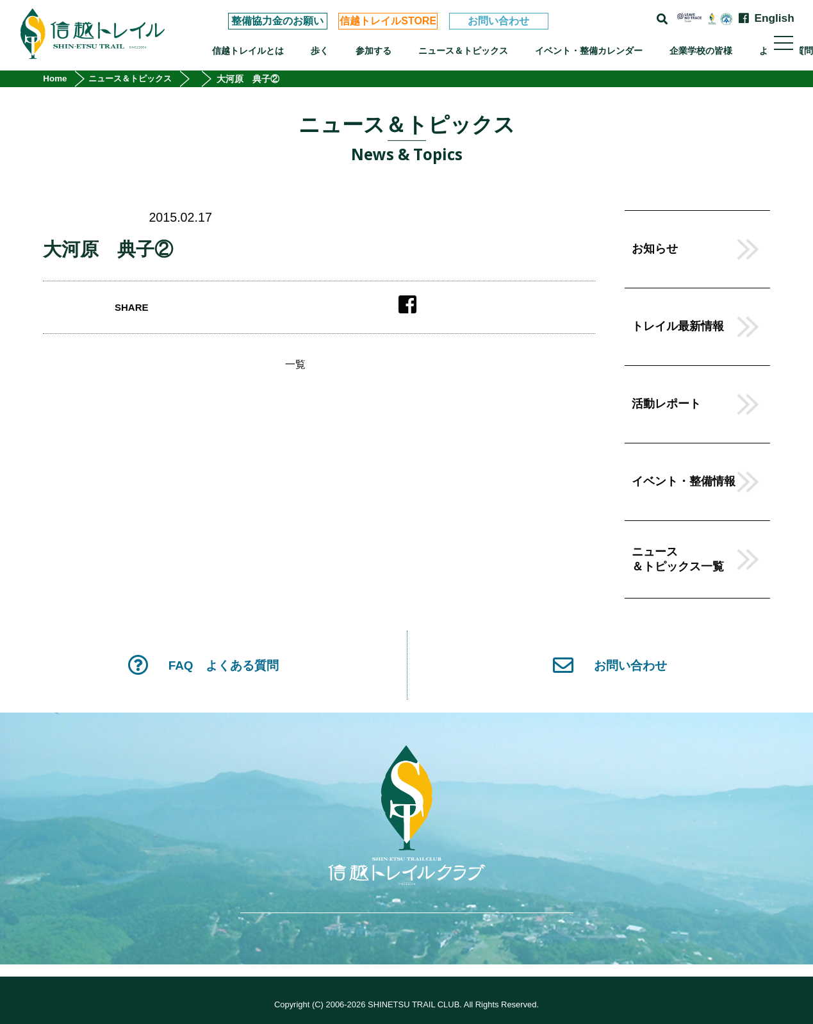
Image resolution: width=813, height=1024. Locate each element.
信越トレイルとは (248, 50)
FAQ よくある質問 (202, 665)
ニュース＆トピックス (463, 50)
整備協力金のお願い (277, 20)
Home (56, 79)
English (774, 18)
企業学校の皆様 (700, 50)
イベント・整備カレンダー (589, 50)
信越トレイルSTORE (388, 20)
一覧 (295, 364)
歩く (320, 50)
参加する (373, 50)
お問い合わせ (498, 20)
